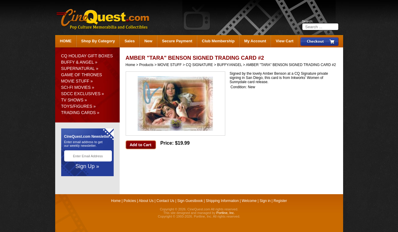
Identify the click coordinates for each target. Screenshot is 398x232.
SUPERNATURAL (78, 68)
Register (280, 201)
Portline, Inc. (225, 213)
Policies (130, 201)
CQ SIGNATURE (199, 65)
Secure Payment (177, 41)
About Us (146, 201)
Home (130, 65)
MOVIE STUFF (75, 81)
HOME (66, 41)
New (148, 41)
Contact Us (165, 201)
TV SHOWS (72, 100)
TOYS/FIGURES (76, 106)
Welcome (249, 201)
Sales (129, 41)
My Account (255, 41)
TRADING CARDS (78, 112)
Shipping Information (222, 201)
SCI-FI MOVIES (76, 87)
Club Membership (218, 41)
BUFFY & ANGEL (77, 62)
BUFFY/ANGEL (229, 65)
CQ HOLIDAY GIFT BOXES (87, 55)
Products (146, 65)
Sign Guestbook (190, 201)
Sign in (265, 201)
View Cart (284, 41)
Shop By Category (98, 41)
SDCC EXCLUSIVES (80, 93)
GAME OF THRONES (81, 74)
